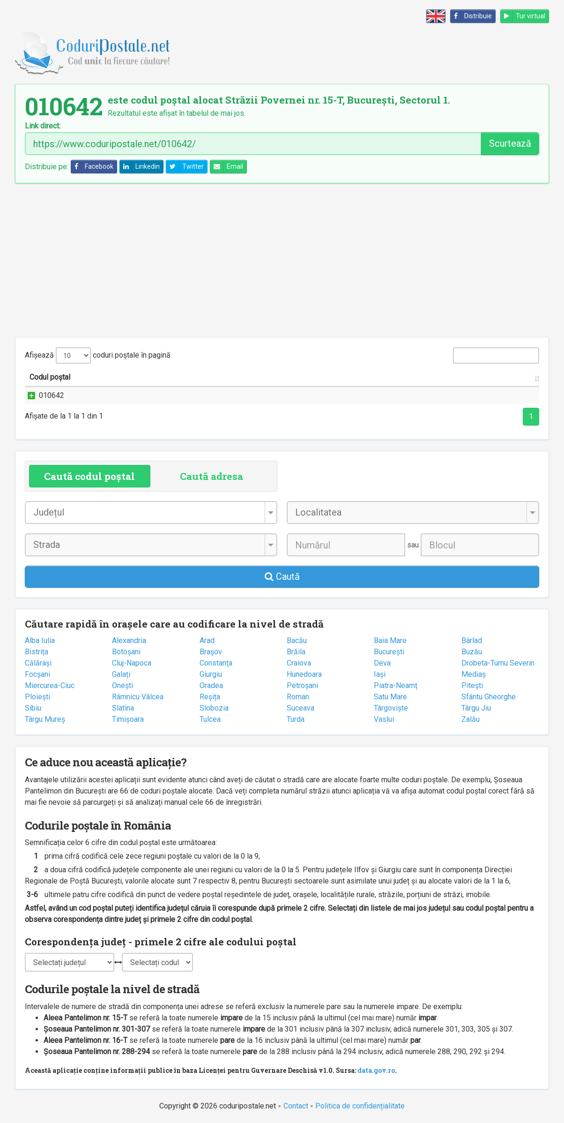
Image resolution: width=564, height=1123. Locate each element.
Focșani (37, 674)
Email (226, 166)
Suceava (300, 708)
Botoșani (126, 651)
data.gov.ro (376, 1070)
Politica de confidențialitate (360, 1105)
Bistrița (36, 651)
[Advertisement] (282, 260)
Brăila (296, 651)
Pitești (472, 685)
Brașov (211, 651)
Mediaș (473, 674)
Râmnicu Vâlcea (137, 696)
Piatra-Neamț (395, 685)
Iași (380, 674)
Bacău (297, 640)
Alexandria (129, 640)
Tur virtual (523, 16)
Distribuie (471, 16)
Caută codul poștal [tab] (89, 476)
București (389, 651)
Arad (207, 640)
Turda (295, 719)
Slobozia (214, 708)
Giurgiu (211, 674)
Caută (282, 576)
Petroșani (302, 685)
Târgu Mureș (45, 719)
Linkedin (140, 166)
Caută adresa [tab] (211, 476)
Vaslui (384, 719)
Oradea (211, 685)
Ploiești (37, 696)
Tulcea (210, 719)
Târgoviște (391, 708)
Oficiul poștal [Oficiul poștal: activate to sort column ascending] (472, 377)
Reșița (210, 696)
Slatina (123, 708)
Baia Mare (390, 640)
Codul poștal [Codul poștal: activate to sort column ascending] (50, 377)
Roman (298, 696)
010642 (42, 395)
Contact (295, 1105)
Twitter (185, 166)
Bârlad (471, 640)
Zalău (470, 719)
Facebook (92, 166)
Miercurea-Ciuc (49, 685)
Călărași (38, 663)
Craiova (299, 663)
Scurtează (510, 143)
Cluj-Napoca (131, 663)
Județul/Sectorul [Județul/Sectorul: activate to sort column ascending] (368, 377)
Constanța (216, 663)
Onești (122, 685)
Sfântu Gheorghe (488, 696)
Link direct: (42, 126)
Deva (382, 663)
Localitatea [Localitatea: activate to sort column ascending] (279, 377)
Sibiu (33, 708)
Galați (121, 674)
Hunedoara (304, 674)
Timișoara (128, 719)
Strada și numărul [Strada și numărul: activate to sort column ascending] (147, 377)
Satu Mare (390, 696)
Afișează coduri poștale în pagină (98, 355)
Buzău (471, 651)
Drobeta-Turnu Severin (497, 663)
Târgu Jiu (476, 708)
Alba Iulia (40, 640)
